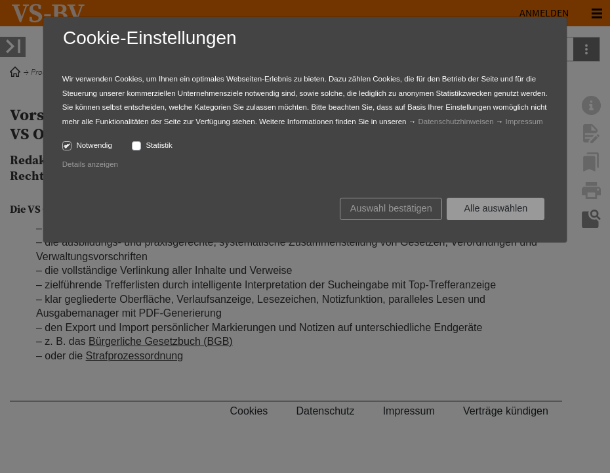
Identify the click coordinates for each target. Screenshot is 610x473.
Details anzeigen (90, 164)
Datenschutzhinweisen (455, 121)
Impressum (524, 121)
